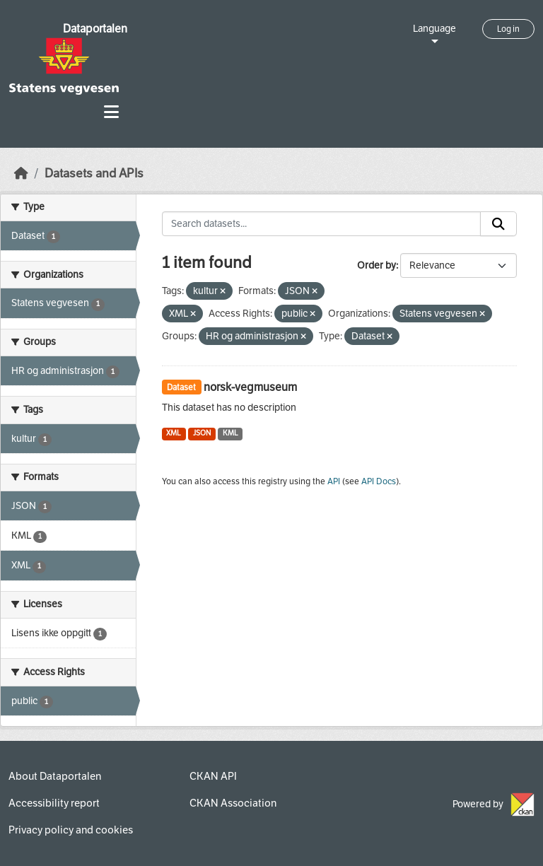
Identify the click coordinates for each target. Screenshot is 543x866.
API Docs (378, 481)
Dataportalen (95, 28)
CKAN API (213, 776)
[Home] (21, 173)
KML (230, 433)
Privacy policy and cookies (70, 830)
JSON (202, 433)
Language (434, 29)
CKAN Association (232, 803)
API (333, 481)
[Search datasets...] (321, 224)
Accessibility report (54, 803)
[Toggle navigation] (111, 112)
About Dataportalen (54, 776)
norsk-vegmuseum (250, 387)
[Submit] (498, 224)
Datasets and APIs (94, 173)
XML (173, 433)
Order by (376, 265)
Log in (508, 29)
